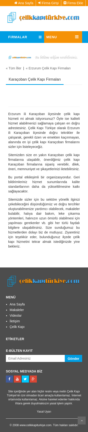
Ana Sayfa (23, 3)
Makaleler (17, 310)
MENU (51, 37)
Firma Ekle (73, 3)
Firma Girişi (48, 3)
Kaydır (82, 420)
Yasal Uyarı (44, 411)
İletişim (15, 321)
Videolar (16, 315)
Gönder (73, 359)
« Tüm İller (13, 68)
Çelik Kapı (17, 327)
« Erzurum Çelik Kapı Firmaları (48, 68)
